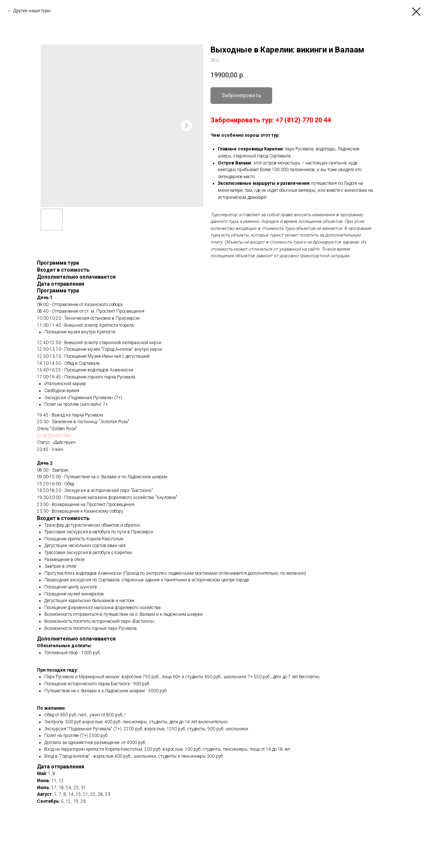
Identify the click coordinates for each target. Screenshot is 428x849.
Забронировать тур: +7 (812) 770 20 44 (270, 120)
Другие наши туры (32, 10)
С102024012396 (54, 435)
